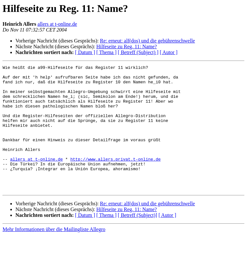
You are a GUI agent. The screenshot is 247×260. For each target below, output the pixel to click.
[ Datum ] (85, 52)
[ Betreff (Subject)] (137, 240)
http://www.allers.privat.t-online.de (115, 178)
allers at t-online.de (57, 24)
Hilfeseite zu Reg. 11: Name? (126, 46)
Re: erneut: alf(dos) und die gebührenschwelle (147, 40)
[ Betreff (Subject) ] (138, 52)
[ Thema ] (106, 52)
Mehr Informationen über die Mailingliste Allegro (54, 254)
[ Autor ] (169, 52)
